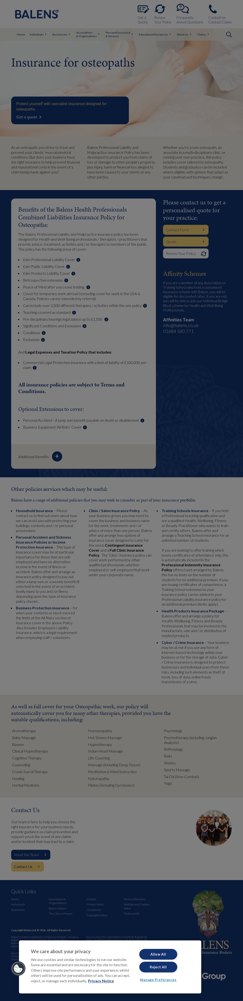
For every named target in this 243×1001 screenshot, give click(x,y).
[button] (18, 968)
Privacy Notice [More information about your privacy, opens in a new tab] (101, 981)
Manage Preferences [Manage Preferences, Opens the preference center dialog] (158, 980)
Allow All (158, 954)
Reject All (158, 967)
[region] (110, 966)
